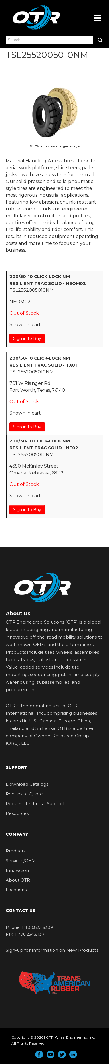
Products (15, 851)
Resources (17, 813)
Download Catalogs (27, 784)
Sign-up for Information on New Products (52, 950)
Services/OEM (21, 860)
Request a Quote (24, 794)
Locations (16, 889)
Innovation (17, 870)
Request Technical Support (35, 803)
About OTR (18, 880)
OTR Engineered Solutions (36, 29)
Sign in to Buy (27, 338)
